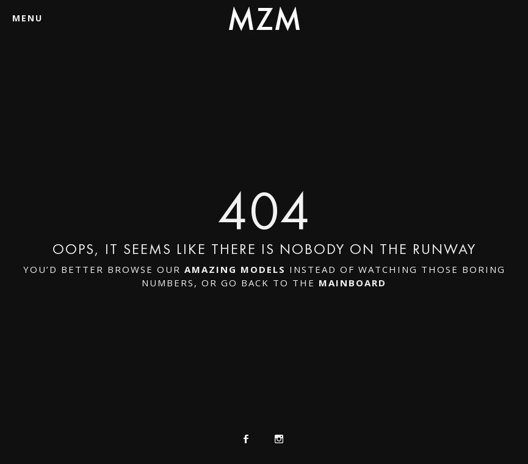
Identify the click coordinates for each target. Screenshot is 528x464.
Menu (27, 18)
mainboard (352, 283)
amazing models (235, 269)
